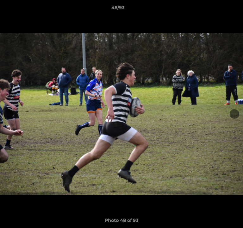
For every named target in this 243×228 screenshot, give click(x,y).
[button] (220, 9)
